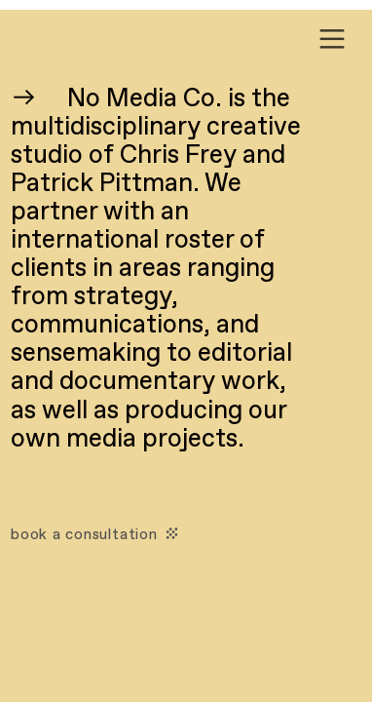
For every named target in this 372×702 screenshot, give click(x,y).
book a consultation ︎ (97, 534)
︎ (332, 40)
